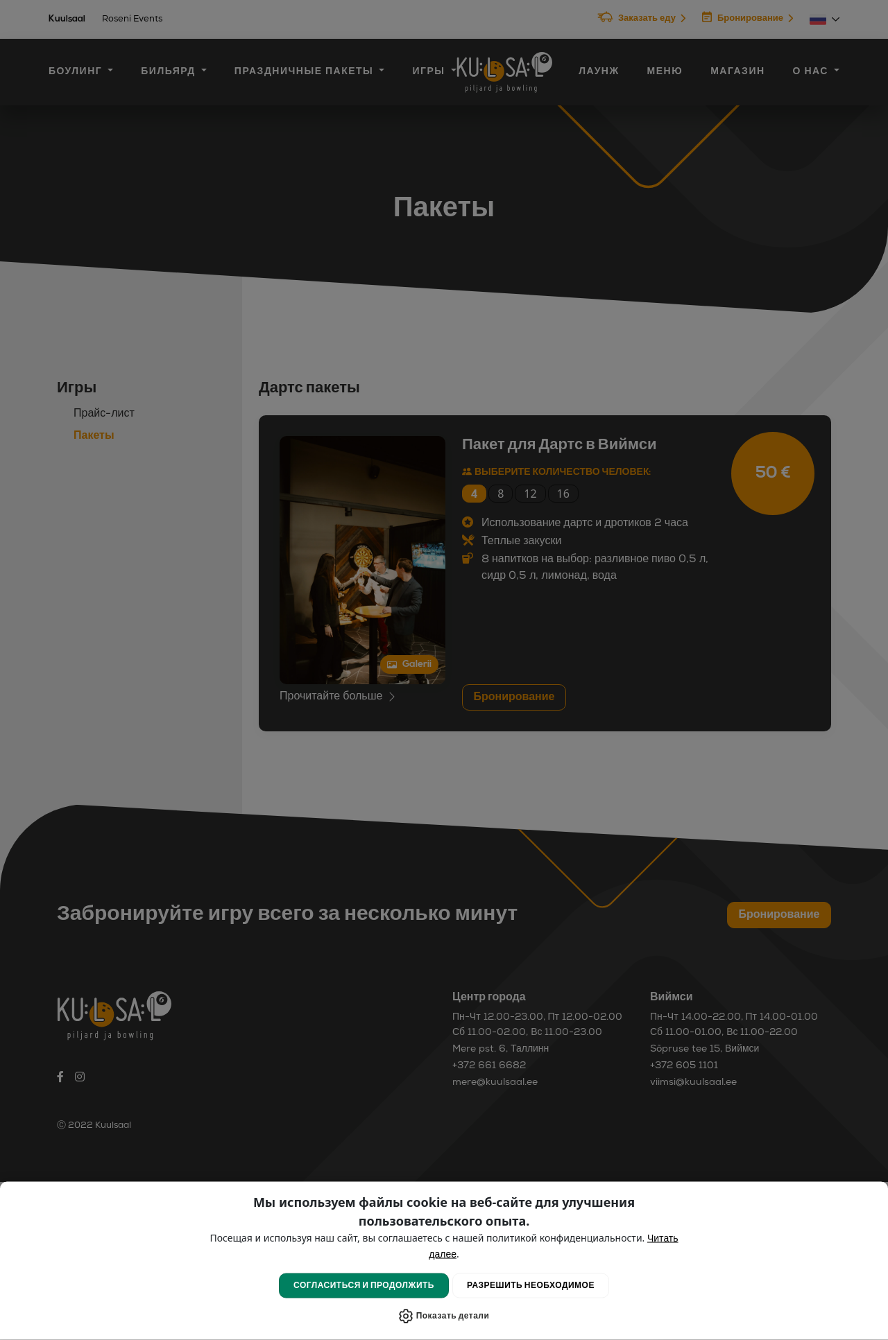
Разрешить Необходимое (531, 1286)
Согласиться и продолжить (363, 1286)
